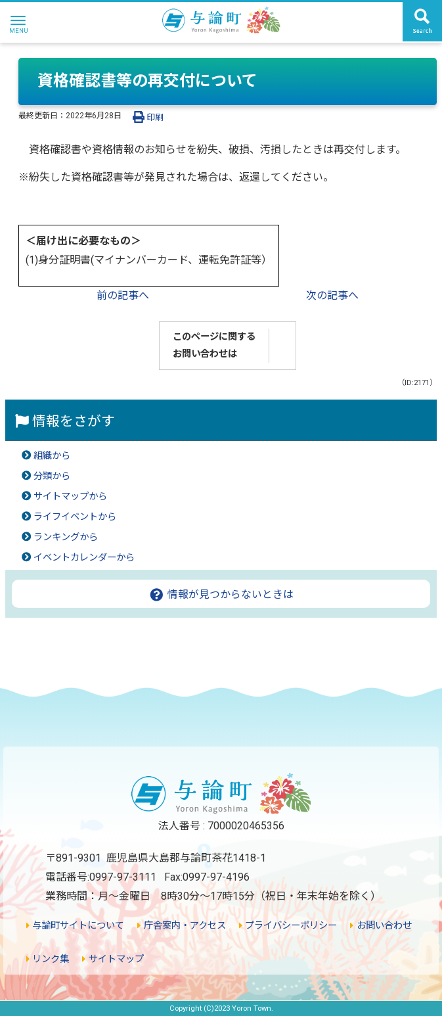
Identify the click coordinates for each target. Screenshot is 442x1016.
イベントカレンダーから (84, 557)
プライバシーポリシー (288, 925)
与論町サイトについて (75, 925)
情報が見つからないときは (221, 594)
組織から (51, 455)
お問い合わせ (380, 925)
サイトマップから (70, 496)
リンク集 (47, 959)
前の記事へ (123, 295)
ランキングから (65, 537)
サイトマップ (112, 959)
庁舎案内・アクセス (181, 925)
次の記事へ (332, 295)
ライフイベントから (74, 516)
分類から (51, 476)
